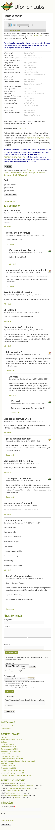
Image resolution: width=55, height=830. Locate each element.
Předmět (7, 645)
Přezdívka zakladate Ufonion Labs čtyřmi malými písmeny (25, 700)
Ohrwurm (17, 798)
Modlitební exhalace (8, 726)
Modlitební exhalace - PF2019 (11, 740)
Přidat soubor (9, 663)
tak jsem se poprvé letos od (18, 503)
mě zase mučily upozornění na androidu (26, 270)
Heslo (3, 814)
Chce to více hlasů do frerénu (18, 327)
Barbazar (4, 742)
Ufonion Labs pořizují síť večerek (12, 770)
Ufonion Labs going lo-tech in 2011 (13, 773)
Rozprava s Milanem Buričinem (12, 759)
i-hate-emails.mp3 (14, 30)
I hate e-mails (8, 170)
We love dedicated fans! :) (22, 250)
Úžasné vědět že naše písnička (16, 795)
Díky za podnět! (14, 352)
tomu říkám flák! (12, 210)
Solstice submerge (7, 744)
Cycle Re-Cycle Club (8, 766)
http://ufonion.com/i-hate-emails (38, 138)
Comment (7, 626)
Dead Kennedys (10, 185)
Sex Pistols (9, 188)
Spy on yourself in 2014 (9, 749)
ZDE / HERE (22, 128)
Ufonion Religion (11, 783)
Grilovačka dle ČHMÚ (8, 768)
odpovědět (7, 227)
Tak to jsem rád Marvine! (18, 478)
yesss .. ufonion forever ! (18, 233)
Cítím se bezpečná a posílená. (22, 786)
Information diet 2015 (8, 747)
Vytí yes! (15, 401)
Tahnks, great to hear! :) (13, 793)
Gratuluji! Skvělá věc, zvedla (18, 292)
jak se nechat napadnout (18, 438)
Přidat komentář (9, 201)
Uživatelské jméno (8, 807)
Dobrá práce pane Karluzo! (19, 576)
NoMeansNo (9, 191)
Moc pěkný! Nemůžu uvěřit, (17, 419)
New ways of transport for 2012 (12, 756)
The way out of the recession (11, 751)
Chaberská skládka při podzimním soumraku (16, 775)
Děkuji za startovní (13, 791)
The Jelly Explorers (8, 763)
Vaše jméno (8, 620)
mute (32, 25)
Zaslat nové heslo (7, 820)
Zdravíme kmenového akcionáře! (20, 788)
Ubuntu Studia (38, 36)
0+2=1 (7, 180)
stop (14, 25)
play (10, 25)
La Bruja (4, 737)
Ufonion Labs (29, 7)
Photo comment (9, 676)
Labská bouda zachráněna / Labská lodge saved (18, 761)
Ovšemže (13, 376)
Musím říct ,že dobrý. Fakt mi (18, 461)
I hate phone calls (13, 520)
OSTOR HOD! (10, 310)
